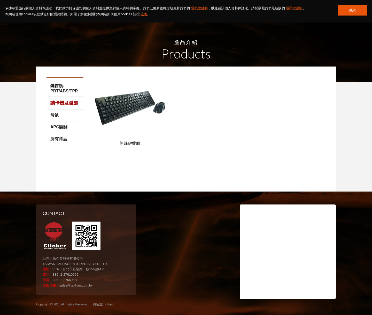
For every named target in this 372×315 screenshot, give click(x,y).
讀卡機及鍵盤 (64, 103)
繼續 (352, 10)
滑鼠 (54, 115)
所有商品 (58, 139)
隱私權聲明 (199, 8)
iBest (110, 304)
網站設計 (99, 304)
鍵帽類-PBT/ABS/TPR (64, 88)
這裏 (144, 14)
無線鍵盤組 (130, 143)
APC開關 (58, 127)
